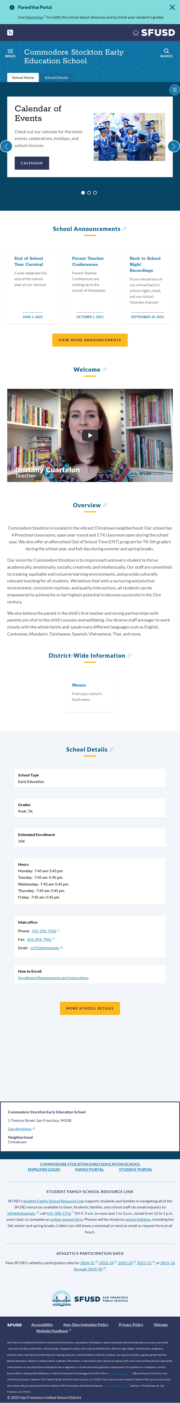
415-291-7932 (46, 930)
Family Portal (89, 1169)
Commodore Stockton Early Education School (90, 1164)
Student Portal (135, 1169)
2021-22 (146, 1262)
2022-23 (127, 1262)
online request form (66, 1219)
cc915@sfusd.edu (46, 947)
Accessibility (42, 1324)
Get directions (21, 1128)
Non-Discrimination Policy (85, 1324)
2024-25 (89, 1262)
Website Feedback (53, 1330)
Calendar (32, 163)
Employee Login (44, 1169)
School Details (56, 77)
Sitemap (161, 1324)
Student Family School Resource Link (53, 1201)
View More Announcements (90, 340)
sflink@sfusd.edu (23, 1213)
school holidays (138, 1219)
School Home (23, 77)
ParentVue (35, 17)
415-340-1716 (60, 1213)
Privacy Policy (131, 1324)
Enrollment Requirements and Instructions (53, 977)
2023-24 (108, 1262)
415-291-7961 (41, 939)
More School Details (90, 1008)
